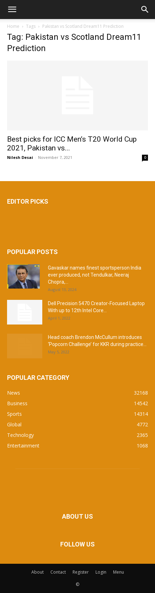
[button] (12, 9)
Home (13, 26)
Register (81, 572)
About (37, 572)
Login (100, 572)
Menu (118, 572)
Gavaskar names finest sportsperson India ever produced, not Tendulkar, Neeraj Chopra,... (94, 275)
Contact (58, 572)
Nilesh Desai (20, 157)
